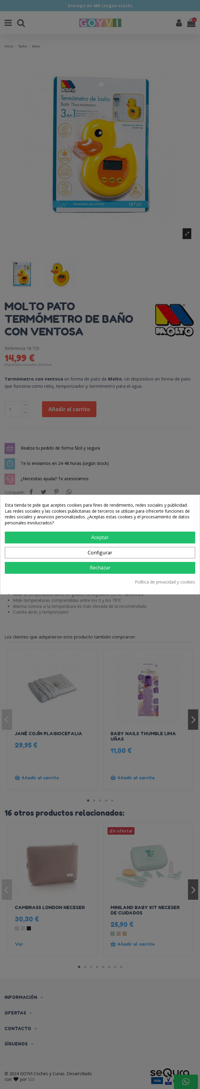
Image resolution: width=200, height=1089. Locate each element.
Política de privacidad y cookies (165, 582)
